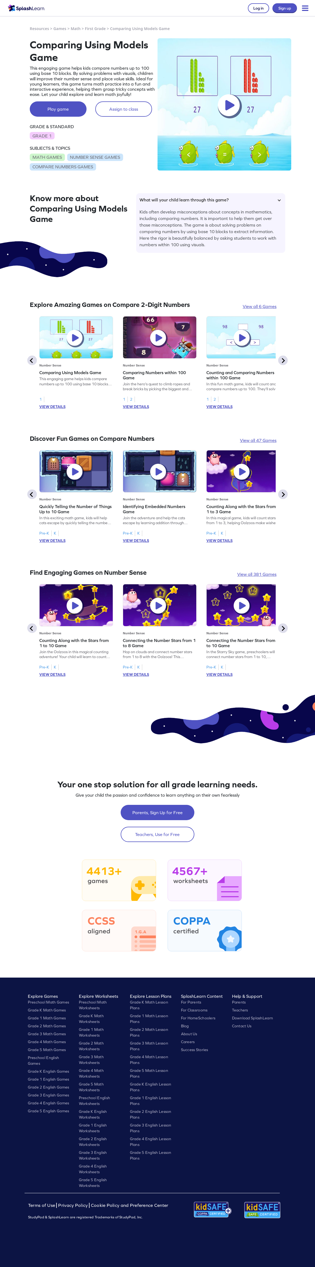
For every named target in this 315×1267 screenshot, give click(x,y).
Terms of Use (42, 1205)
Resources (39, 28)
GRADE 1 (42, 135)
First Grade (95, 28)
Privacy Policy (73, 1205)
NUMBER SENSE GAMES (95, 157)
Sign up (284, 8)
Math (76, 28)
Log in (258, 8)
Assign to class (123, 109)
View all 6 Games (260, 306)
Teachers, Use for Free (157, 834)
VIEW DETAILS (52, 406)
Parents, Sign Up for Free (157, 812)
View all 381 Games (257, 574)
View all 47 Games (258, 440)
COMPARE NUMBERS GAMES (62, 166)
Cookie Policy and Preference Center (129, 1205)
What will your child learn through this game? (210, 199)
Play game (58, 109)
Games (60, 28)
